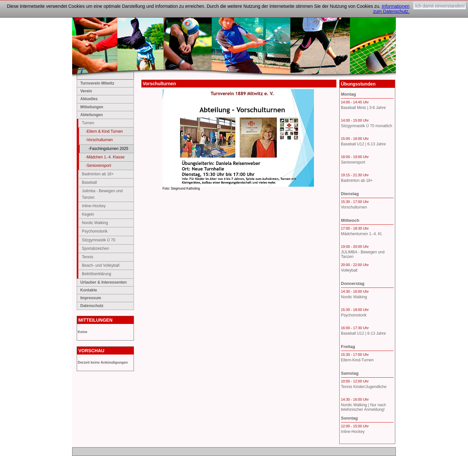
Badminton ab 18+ (98, 174)
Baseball (89, 182)
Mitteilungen (91, 107)
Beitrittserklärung (96, 274)
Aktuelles (89, 99)
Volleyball (349, 270)
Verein (86, 91)
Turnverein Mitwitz (97, 83)
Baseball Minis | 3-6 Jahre (363, 107)
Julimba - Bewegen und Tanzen (102, 194)
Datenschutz (91, 305)
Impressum (90, 298)
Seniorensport (353, 162)
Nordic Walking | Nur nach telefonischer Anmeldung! (363, 407)
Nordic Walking (95, 223)
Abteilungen (91, 115)
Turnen (88, 123)
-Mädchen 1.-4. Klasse (104, 157)
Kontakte (88, 290)
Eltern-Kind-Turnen (357, 360)
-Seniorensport (98, 165)
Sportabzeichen (95, 248)
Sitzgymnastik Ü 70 (98, 240)
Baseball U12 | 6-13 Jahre (363, 144)
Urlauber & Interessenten (103, 282)
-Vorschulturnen (99, 140)
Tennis (87, 257)
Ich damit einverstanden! (440, 5)
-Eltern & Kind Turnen (104, 131)
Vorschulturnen (354, 207)
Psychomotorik (95, 231)
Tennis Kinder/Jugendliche (363, 386)
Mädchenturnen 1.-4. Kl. (362, 234)
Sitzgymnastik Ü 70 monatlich (366, 126)
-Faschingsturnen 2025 (108, 148)
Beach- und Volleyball (100, 265)
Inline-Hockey (94, 206)
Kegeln (88, 214)
